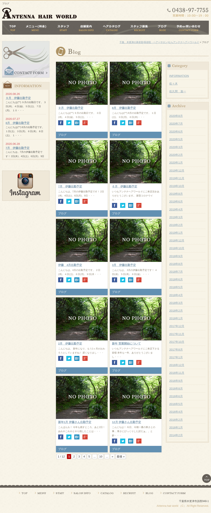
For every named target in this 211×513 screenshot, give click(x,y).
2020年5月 (176, 139)
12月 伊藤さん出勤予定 (126, 422)
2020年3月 (176, 147)
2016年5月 (176, 404)
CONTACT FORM (174, 493)
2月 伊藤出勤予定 (70, 343)
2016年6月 (176, 396)
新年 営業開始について (126, 343)
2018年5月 (176, 287)
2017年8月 (176, 349)
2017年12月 (176, 326)
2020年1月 (176, 162)
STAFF (60, 493)
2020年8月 (176, 115)
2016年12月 (176, 365)
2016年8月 (176, 388)
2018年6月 (176, 279)
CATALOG (107, 493)
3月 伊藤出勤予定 (124, 265)
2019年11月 (176, 178)
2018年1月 (176, 318)
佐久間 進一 (177, 91)
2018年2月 (176, 310)
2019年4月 (176, 209)
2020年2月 (176, 154)
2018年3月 (176, 302)
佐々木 (173, 83)
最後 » (121, 456)
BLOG (149, 493)
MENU (41, 493)
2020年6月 (176, 131)
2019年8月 (176, 193)
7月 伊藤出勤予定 (70, 186)
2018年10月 (176, 248)
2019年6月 (176, 201)
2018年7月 (176, 271)
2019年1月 (176, 232)
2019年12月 (176, 170)
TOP (25, 493)
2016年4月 (176, 411)
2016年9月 (176, 380)
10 (100, 456)
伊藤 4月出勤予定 (70, 265)
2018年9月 (176, 256)
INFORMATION (179, 75)
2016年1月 (176, 427)
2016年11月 (176, 372)
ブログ (62, 134)
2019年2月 (176, 225)
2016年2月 (176, 419)
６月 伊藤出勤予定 (124, 186)
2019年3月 (176, 217)
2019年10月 (176, 186)
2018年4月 (176, 295)
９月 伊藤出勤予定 (70, 108)
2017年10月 (176, 341)
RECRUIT (129, 493)
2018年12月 (176, 240)
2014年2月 (176, 435)
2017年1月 (176, 357)
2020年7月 (176, 123)
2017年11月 (176, 334)
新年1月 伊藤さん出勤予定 (74, 422)
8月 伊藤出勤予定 (124, 108)
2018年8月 (176, 264)
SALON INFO (82, 493)
